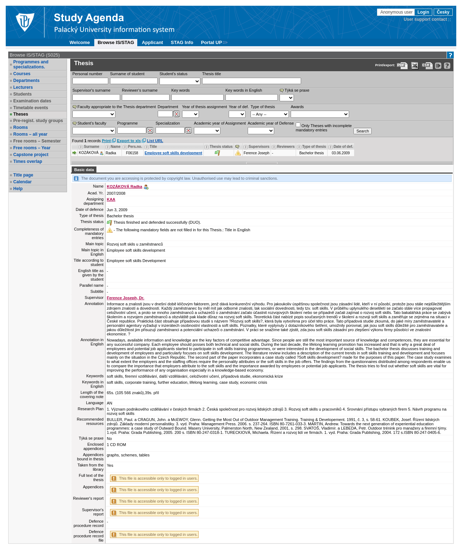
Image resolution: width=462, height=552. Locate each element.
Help (18, 188)
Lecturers (23, 87)
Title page (23, 175)
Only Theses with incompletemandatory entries (324, 127)
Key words (180, 90)
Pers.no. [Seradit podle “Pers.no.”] (135, 147)
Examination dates (32, 100)
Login (423, 12)
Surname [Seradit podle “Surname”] (91, 147)
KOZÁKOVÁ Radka (124, 186)
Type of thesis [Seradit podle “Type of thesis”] (314, 147)
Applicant (152, 42)
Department (168, 107)
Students (22, 94)
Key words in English (243, 90)
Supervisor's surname (91, 90)
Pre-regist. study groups (38, 120)
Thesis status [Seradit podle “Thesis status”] (221, 147)
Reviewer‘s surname (140, 90)
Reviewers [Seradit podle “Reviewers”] (286, 147)
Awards (297, 107)
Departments (26, 80)
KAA (111, 199)
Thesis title (211, 74)
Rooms (20, 127)
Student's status (173, 74)
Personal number (87, 74)
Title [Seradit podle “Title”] (153, 147)
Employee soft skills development (174, 153)
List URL (155, 141)
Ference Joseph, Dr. (125, 298)
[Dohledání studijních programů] (150, 130)
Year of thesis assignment (204, 107)
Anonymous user (397, 12)
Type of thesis (263, 107)
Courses (21, 73)
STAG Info (182, 42)
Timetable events (30, 107)
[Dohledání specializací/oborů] (188, 130)
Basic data (84, 170)
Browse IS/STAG (115, 42)
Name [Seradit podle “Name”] (115, 147)
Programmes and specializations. (30, 64)
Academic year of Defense (271, 123)
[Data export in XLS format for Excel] (414, 65)
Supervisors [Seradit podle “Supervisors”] (259, 147)
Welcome (80, 42)
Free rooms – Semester (37, 141)
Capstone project (30, 154)
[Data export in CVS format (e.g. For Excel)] (427, 65)
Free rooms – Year (32, 147)
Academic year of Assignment (220, 123)
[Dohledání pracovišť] (176, 114)
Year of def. (239, 107)
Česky (443, 12)
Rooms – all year (30, 134)
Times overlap (27, 161)
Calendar (22, 181)
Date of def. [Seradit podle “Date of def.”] (343, 147)
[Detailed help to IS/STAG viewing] (447, 65)
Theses (20, 114)
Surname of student (127, 74)
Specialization (168, 123)
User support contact (425, 19)
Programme (127, 123)
